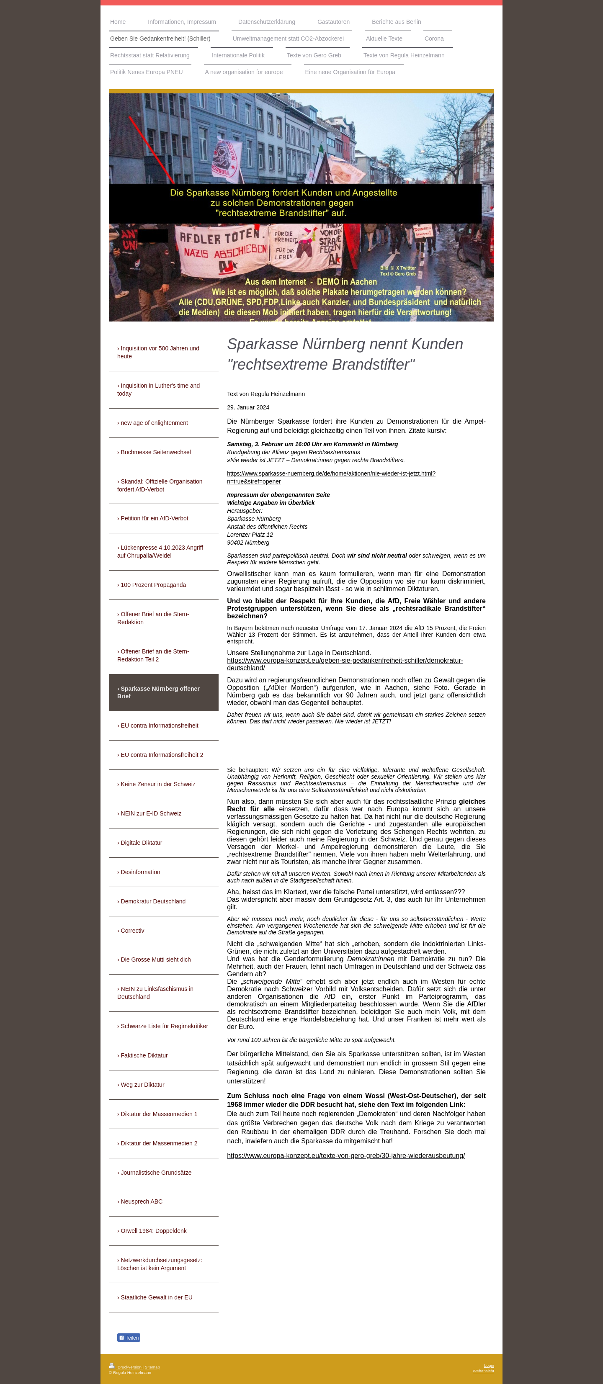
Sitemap (152, 1367)
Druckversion (126, 1367)
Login (489, 1365)
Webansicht (483, 1371)
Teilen (129, 1338)
